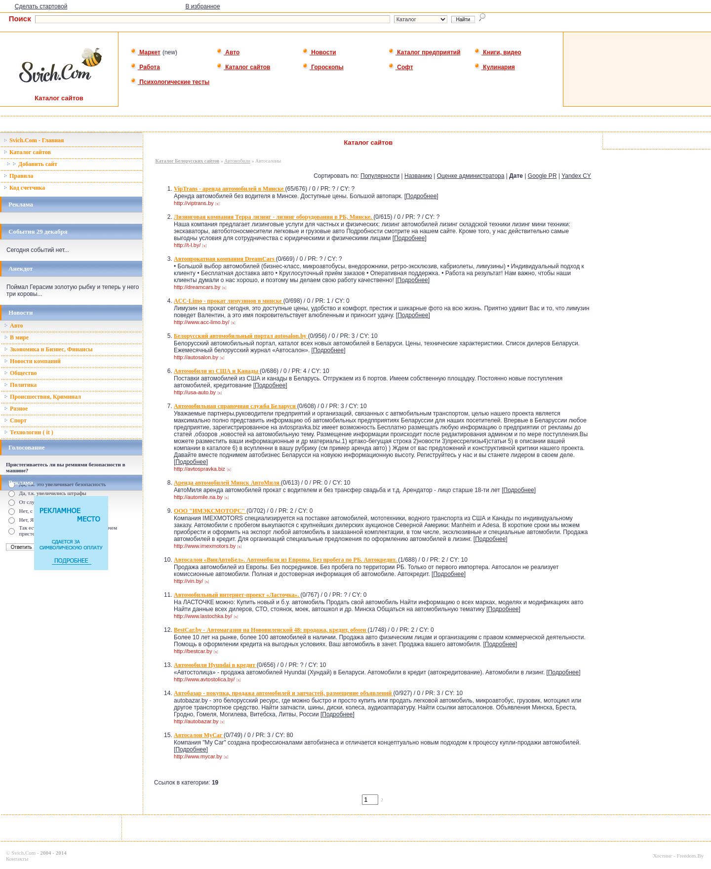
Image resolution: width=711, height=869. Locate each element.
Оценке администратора (471, 175)
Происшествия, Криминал (42, 396)
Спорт (15, 420)
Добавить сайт (31, 164)
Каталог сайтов (243, 67)
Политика (20, 384)
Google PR (542, 175)
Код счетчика (24, 187)
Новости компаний (32, 361)
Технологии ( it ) (28, 432)
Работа (145, 67)
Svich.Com (23, 853)
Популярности (379, 175)
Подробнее (421, 196)
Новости (319, 52)
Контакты (17, 859)
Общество (20, 373)
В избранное (202, 6)
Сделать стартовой (41, 6)
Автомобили (237, 161)
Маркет (145, 52)
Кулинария (494, 67)
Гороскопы (323, 67)
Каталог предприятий (424, 52)
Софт (400, 67)
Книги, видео (497, 52)
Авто (227, 52)
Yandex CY (576, 175)
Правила (18, 175)
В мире (16, 337)
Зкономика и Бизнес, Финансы (48, 349)
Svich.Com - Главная (33, 140)
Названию (418, 175)
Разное (16, 408)
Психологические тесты (169, 82)
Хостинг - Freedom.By (678, 856)
